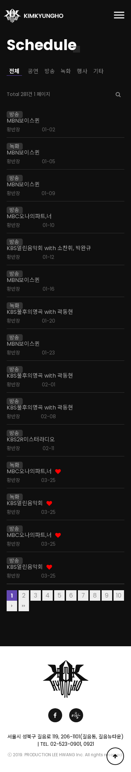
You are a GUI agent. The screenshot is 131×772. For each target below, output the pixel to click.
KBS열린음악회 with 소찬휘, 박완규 (49, 248)
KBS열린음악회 (25, 503)
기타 (98, 71)
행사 (82, 71)
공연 (33, 71)
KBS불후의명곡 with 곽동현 (40, 312)
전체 (14, 71)
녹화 (65, 71)
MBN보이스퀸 (23, 121)
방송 (49, 71)
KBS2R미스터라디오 (31, 439)
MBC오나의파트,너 (29, 216)
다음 (12, 606)
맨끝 (24, 606)
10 (119, 595)
